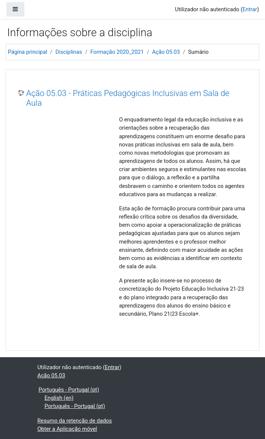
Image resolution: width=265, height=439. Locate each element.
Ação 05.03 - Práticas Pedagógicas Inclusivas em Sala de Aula (127, 98)
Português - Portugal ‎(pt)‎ (68, 389)
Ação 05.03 (166, 52)
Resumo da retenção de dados (74, 420)
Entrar (250, 9)
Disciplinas (68, 52)
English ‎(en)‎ (59, 398)
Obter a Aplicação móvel (67, 429)
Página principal (27, 52)
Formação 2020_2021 (117, 52)
